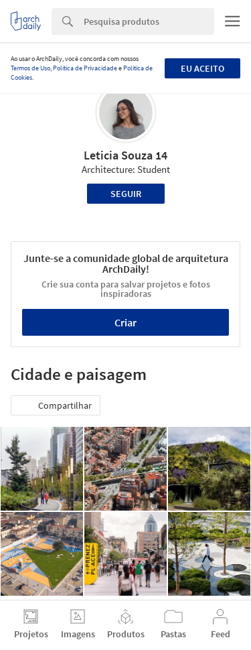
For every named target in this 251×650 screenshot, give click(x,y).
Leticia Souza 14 (125, 155)
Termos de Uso (30, 68)
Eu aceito (202, 68)
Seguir (125, 194)
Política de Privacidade (85, 68)
